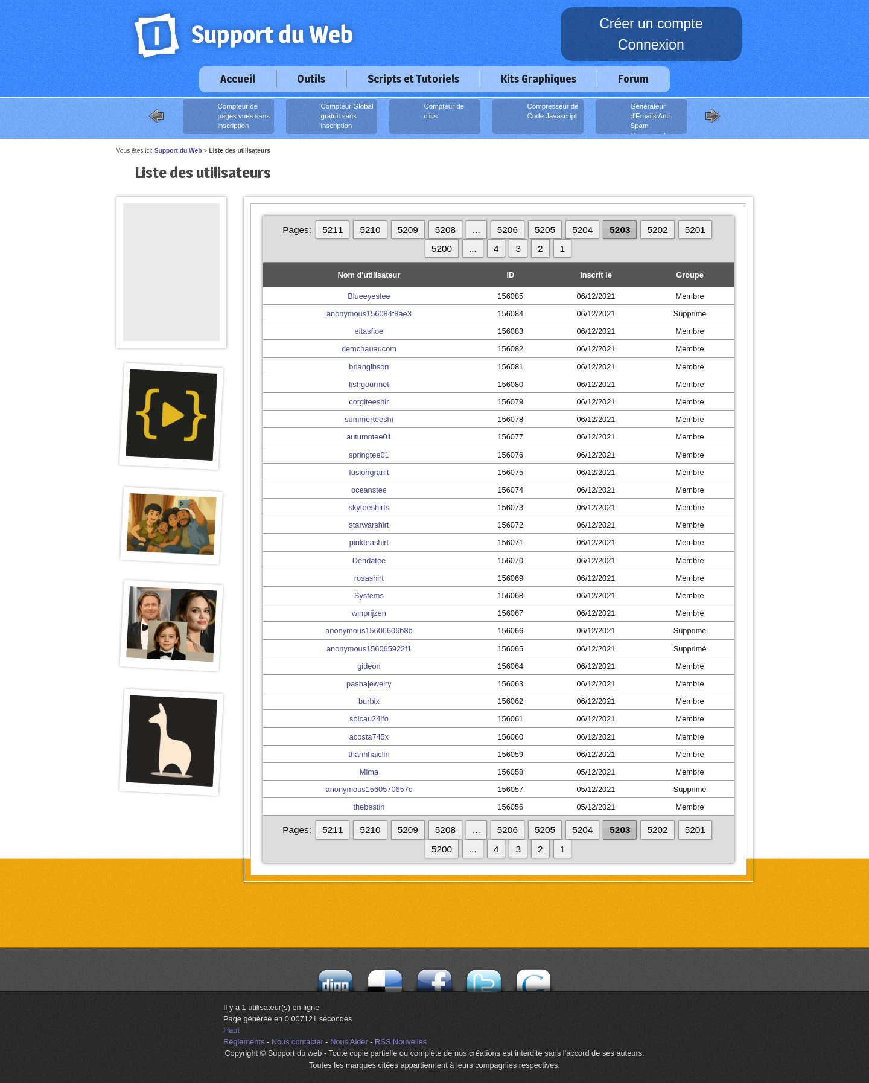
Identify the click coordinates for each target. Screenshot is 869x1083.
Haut (231, 1030)
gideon (368, 666)
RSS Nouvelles (401, 1041)
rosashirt (369, 578)
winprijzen (369, 613)
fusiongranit (369, 472)
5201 (695, 230)
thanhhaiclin (368, 754)
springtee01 (369, 454)
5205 (545, 230)
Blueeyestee (369, 296)
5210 (370, 230)
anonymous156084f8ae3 (369, 313)
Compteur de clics (428, 116)
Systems (369, 595)
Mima (369, 771)
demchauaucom (369, 348)
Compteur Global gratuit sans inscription (331, 116)
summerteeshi (369, 419)
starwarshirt (369, 524)
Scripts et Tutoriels (413, 78)
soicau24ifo (369, 718)
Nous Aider (349, 1041)
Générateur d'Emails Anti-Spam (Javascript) (635, 117)
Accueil (237, 78)
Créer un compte (650, 23)
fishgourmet (369, 384)
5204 (582, 230)
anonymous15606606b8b (368, 630)
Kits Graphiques (538, 78)
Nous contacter (297, 1041)
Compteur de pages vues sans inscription (227, 116)
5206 (507, 230)
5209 (408, 230)
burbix (369, 701)
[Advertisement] (171, 230)
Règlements (243, 1041)
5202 (657, 230)
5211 (332, 230)
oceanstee (369, 489)
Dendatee (369, 560)
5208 (445, 230)
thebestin (368, 806)
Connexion (651, 45)
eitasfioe (369, 331)
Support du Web (178, 150)
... (476, 230)
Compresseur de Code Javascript (537, 116)
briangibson (369, 366)
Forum (633, 78)
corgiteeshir (369, 401)
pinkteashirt (369, 542)
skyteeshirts (369, 507)
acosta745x (369, 736)
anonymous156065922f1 (369, 648)
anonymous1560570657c (369, 789)
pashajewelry (369, 683)
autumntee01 (369, 436)
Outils (311, 78)
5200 (441, 248)
